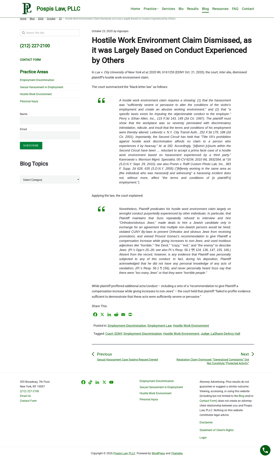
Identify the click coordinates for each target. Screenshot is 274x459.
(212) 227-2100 (29, 391)
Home (135, 9)
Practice (151, 9)
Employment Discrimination (127, 325)
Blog (205, 9)
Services (168, 9)
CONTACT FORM (30, 59)
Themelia (177, 453)
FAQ (235, 9)
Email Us (25, 396)
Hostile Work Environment (191, 325)
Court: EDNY (113, 333)
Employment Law (159, 325)
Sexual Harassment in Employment (41, 87)
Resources (220, 9)
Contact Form (28, 400)
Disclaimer (206, 422)
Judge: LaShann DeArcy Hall (220, 333)
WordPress (158, 453)
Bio (181, 9)
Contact (248, 9)
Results (193, 9)
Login (203, 437)
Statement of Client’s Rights (217, 430)
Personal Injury (29, 101)
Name (23, 114)
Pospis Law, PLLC (124, 453)
